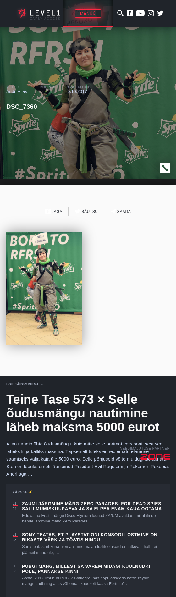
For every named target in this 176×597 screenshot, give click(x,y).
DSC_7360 (21, 106)
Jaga (54, 211)
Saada (121, 211)
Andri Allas (16, 91)
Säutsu (86, 211)
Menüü (88, 13)
